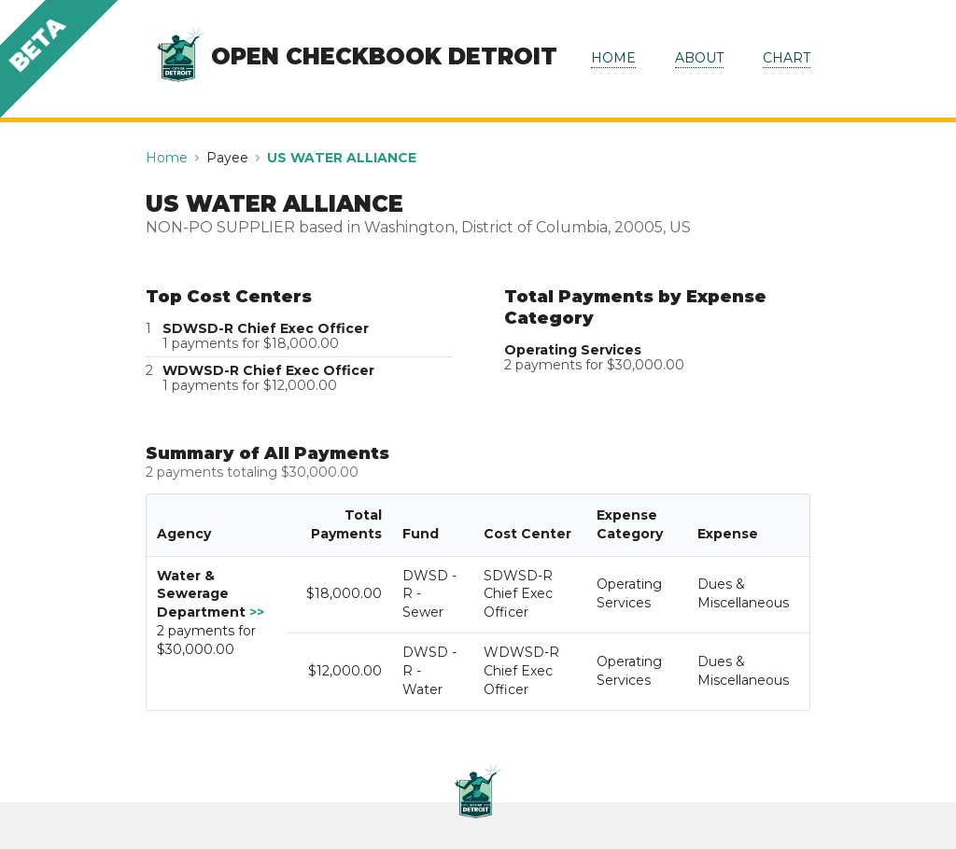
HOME (613, 57)
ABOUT (699, 57)
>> (256, 612)
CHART (786, 57)
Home (167, 157)
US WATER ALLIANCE (341, 157)
